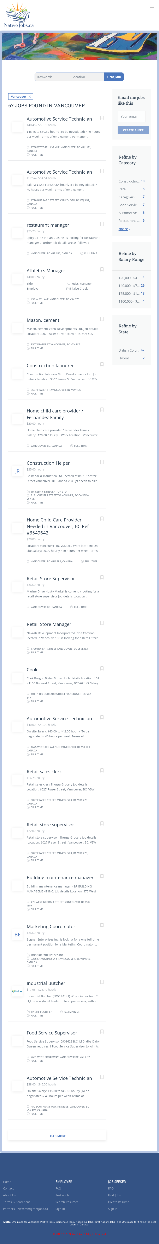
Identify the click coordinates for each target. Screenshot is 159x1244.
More (123, 228)
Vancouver (18, 96)
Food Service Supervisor (52, 1033)
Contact (8, 1188)
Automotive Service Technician (59, 119)
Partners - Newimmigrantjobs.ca (25, 1209)
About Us (9, 1195)
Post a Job (62, 1195)
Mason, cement (43, 320)
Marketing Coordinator (51, 926)
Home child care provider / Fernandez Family (55, 414)
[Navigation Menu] (152, 7)
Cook (32, 669)
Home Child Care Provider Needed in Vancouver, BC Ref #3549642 (58, 526)
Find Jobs (114, 77)
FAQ (58, 1188)
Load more (57, 1136)
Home (7, 1182)
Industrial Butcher (46, 983)
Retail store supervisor (51, 824)
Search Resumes (66, 1202)
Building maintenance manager (60, 877)
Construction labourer (50, 365)
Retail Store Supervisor (51, 578)
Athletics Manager (46, 270)
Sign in (60, 1209)
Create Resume (118, 1202)
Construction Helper (48, 463)
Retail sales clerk (44, 771)
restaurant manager (48, 225)
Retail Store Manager (49, 624)
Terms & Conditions (16, 1202)
